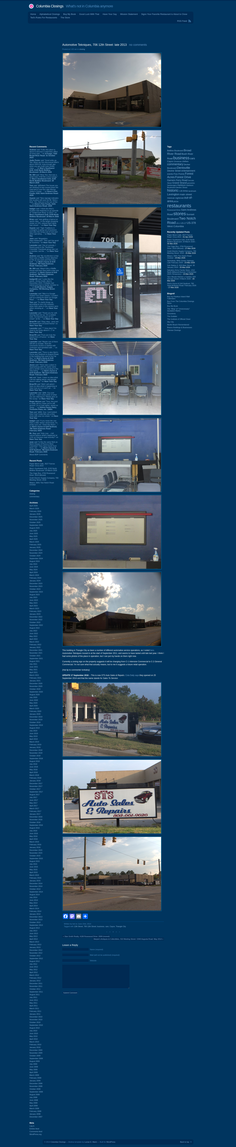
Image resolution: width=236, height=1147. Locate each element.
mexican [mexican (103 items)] (171, 198)
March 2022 (34, 642)
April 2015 (34, 872)
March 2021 (34, 675)
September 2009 (36, 1058)
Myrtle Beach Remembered (178, 325)
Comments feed (36, 1131)
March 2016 (34, 842)
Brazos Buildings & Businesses (179, 327)
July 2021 (33, 664)
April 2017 (34, 806)
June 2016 (34, 833)
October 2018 (35, 756)
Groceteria (171, 314)
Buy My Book (69, 14)
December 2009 (36, 1050)
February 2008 (35, 1111)
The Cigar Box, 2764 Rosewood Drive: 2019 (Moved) (42, 474)
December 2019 (36, 717)
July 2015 (33, 864)
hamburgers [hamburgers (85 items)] (172, 185)
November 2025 (36, 520)
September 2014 (36, 892)
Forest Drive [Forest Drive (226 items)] (183, 177)
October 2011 (35, 989)
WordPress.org (35, 1134)
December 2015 (36, 850)
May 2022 (33, 636)
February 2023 (35, 611)
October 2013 (35, 922)
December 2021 (36, 650)
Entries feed (34, 1129)
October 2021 (35, 656)
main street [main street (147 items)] (186, 194)
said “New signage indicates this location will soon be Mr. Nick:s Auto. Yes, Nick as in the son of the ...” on (44, 202)
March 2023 (34, 608)
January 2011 (35, 1014)
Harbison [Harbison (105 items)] (181, 185)
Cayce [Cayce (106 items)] (170, 161)
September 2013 (36, 925)
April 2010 (34, 1039)
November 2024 (36, 553)
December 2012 (36, 950)
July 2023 (33, 597)
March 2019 (34, 742)
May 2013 (33, 936)
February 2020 (35, 711)
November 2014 (36, 886)
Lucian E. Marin (90, 1142)
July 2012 (33, 964)
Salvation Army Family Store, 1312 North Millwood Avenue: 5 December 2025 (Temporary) (181, 272)
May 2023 (33, 603)
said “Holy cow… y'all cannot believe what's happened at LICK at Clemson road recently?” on (44, 436)
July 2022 (33, 631)
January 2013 (35, 947)
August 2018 (35, 761)
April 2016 (34, 839)
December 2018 (36, 750)
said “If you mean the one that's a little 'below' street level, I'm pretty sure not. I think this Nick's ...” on (44, 426)
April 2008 (34, 1106)
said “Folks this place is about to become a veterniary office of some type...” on (44, 153)
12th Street (78, 926)
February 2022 (35, 645)
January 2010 (35, 1047)
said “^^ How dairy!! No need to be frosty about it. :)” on (43, 330)
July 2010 (33, 1031)
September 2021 (36, 658)
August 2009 (35, 1061)
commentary (34, 497)
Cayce (112, 926)
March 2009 (34, 1075)
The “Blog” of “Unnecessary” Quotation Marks (178, 310)
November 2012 (36, 953)
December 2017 (36, 783)
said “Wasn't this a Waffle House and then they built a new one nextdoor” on (44, 272)
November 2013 (36, 920)
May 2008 (33, 1103)
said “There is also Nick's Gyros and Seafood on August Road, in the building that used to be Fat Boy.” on (44, 357)
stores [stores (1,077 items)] (179, 213)
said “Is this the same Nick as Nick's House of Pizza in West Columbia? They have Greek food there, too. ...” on (44, 447)
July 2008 (33, 1097)
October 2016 (35, 822)
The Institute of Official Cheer (178, 319)
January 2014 (35, 914)
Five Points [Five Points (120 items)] (179, 174)
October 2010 (35, 1022)
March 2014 (34, 908)
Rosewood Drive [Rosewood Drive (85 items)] (174, 210)
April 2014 (34, 906)
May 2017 (33, 803)
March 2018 (34, 775)
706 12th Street (90, 926)
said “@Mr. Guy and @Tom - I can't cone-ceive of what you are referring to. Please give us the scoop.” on (44, 396)
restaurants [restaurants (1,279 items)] (179, 205)
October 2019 (35, 722)
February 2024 (35, 578)
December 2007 (36, 1117)
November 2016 (36, 820)
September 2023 (36, 592)
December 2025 (36, 517)
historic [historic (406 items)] (172, 190)
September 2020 (36, 692)
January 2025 (35, 547)
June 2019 (34, 733)
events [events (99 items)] (170, 174)
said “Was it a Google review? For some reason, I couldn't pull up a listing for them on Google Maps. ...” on (44, 296)
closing (32, 494)
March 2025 (34, 542)
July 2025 (33, 531)
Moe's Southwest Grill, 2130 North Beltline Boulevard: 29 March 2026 (43, 469)
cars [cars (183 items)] (192, 158)
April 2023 (34, 606)
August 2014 (35, 895)
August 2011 (35, 995)
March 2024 (34, 575)
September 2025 (36, 525)
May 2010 (33, 1036)
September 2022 (36, 625)
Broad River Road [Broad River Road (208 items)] (179, 152)
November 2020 (36, 686)
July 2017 (33, 797)
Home (33, 14)
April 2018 (34, 772)
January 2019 (35, 747)
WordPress (110, 1142)
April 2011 (34, 1006)
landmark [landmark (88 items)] (192, 191)
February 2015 (35, 878)
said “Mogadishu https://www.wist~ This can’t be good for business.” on (44, 240)
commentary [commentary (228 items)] (175, 164)
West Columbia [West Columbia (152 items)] (175, 226)
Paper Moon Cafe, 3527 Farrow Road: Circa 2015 (42, 465)
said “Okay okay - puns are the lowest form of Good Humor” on (44, 323)
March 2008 (34, 1108)
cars (107, 926)
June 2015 (34, 867)
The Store (65, 17)
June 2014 (34, 900)
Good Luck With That (89, 14)
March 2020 (34, 708)
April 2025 (34, 539)
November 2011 (36, 986)
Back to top (184, 1142)
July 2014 (33, 897)
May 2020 (33, 703)
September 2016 (36, 825)
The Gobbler (172, 316)
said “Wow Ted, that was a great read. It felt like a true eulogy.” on (44, 179)
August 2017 (35, 795)
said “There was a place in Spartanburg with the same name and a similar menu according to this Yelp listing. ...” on (44, 370)
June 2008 (34, 1100)
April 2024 (34, 572)
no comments (138, 44)
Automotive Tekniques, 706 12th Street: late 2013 (94, 44)
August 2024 (35, 561)
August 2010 (35, 1028)
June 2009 (34, 1067)
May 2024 (33, 570)
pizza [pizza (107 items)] (176, 201)
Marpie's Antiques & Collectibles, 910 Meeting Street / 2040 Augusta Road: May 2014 (128, 939)
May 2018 (33, 770)
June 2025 (34, 533)
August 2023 (35, 595)
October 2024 (35, 556)
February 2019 (35, 745)
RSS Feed (182, 21)
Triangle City (121, 926)
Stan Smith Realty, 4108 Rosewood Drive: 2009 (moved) (87, 936)
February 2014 (35, 911)
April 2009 (34, 1072)
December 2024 (36, 550)
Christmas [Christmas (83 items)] (178, 161)
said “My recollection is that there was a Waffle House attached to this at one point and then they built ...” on (44, 261)
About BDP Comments (39, 455)
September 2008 (36, 1092)
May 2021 (33, 670)
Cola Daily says (132, 675)
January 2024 (35, 581)
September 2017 (36, 792)
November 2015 (36, 853)
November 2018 (36, 753)
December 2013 (36, 917)
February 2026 (35, 511)
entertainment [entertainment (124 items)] (188, 171)
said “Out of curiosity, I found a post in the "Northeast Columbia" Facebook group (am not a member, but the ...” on (44, 249)
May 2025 (33, 536)
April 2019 (34, 739)
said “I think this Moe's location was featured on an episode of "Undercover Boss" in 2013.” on (44, 212)
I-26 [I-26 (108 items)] (181, 191)
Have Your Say (110, 14)
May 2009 (33, 1070)
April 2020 (34, 706)
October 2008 (35, 1089)
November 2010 (36, 1020)
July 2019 (33, 731)
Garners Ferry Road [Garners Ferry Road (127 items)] (177, 180)
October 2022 (35, 622)
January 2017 (35, 814)
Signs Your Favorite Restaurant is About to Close (164, 14)
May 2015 (33, 870)
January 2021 (35, 681)
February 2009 (35, 1078)
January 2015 (35, 881)
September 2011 (36, 992)
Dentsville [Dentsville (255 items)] (183, 167)
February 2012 (35, 978)
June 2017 (34, 800)
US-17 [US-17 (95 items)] (183, 223)
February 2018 (35, 778)
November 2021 (36, 653)
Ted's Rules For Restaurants (43, 17)
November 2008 (36, 1086)
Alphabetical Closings (49, 14)
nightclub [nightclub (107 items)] (179, 198)
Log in (32, 1126)
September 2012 (36, 958)
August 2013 (35, 928)
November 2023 (36, 586)
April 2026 (34, 506)
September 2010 (36, 1025)
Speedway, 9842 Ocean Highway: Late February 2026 (180, 262)
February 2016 (35, 845)
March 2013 (34, 942)
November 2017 (36, 786)
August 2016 (35, 828)
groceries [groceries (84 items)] (191, 183)
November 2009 (36, 1053)
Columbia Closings (49, 6)
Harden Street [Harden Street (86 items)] (181, 187)
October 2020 (35, 689)
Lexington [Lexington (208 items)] (173, 194)
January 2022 (35, 647)
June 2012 (34, 967)
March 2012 (34, 975)
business (100, 926)
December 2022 (36, 617)
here (152, 650)
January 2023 (35, 614)
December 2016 (36, 817)
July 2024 (33, 564)
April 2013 (34, 939)
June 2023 (34, 600)
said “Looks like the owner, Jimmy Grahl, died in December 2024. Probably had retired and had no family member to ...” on (44, 285)
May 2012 (33, 970)
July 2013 (33, 931)
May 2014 (33, 903)
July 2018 (33, 764)
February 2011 (35, 1011)
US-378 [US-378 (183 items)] (191, 222)
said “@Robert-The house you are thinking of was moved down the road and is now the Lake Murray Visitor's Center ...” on (44, 190)
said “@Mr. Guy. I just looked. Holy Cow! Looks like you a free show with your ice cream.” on (44, 415)
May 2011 (33, 1003)
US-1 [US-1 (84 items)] (178, 223)
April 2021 (34, 672)
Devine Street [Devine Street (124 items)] (174, 171)
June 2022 (34, 633)
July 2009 (33, 1064)
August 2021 (35, 661)
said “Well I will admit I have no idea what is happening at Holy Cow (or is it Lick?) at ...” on (43, 387)
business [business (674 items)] (181, 158)
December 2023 (36, 583)
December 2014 (36, 883)
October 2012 (35, 956)
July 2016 (33, 831)
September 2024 (36, 558)
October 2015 (35, 856)
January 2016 (35, 847)
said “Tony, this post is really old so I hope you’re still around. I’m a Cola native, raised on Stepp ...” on (44, 405)
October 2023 (35, 589)
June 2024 (34, 567)
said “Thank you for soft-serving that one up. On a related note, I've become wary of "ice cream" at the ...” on (44, 316)
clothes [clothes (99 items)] (185, 161)
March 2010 (34, 1042)
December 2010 (36, 1017)
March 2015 (34, 875)
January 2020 (35, 714)
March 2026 (34, 508)
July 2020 (33, 697)
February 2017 (35, 811)
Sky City (170, 322)
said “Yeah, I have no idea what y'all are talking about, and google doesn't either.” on (44, 379)
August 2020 (35, 695)
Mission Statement (129, 14)
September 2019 (36, 725)
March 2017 (34, 808)
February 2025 (35, 545)
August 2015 (35, 861)
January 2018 (35, 781)
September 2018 (36, 758)
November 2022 (36, 620)
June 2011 (34, 1000)
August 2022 (35, 628)
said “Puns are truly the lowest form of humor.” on (43, 337)
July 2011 (33, 997)
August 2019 (35, 728)
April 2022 (34, 639)
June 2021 (34, 667)
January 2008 (35, 1114)
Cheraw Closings (174, 330)
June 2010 (34, 1033)
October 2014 (35, 889)
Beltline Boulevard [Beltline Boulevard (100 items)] (175, 151)
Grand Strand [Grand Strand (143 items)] (179, 183)
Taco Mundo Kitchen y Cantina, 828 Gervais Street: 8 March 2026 (181, 278)
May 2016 (33, 836)
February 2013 (35, 945)
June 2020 (34, 700)
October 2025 (35, 522)
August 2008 (35, 1095)
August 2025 (35, 528)
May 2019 (33, 736)
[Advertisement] (118, 32)
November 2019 (36, 720)
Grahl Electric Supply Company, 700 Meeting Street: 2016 (44, 479)
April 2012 (34, 972)
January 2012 (35, 981)
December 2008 (36, 1083)
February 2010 (35, 1045)
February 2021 (35, 678)
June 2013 (34, 933)
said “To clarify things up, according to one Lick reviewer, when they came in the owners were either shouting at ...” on (44, 306)
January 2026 (35, 514)
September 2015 (36, 858)
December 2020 (36, 683)
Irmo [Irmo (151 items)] (185, 190)
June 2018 (34, 767)
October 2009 (35, 1056)
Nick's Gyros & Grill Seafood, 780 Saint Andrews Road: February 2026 (181, 284)
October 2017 (35, 789)
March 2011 (34, 1008)
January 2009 (35, 1081)
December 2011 (36, 983)
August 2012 (35, 961)
